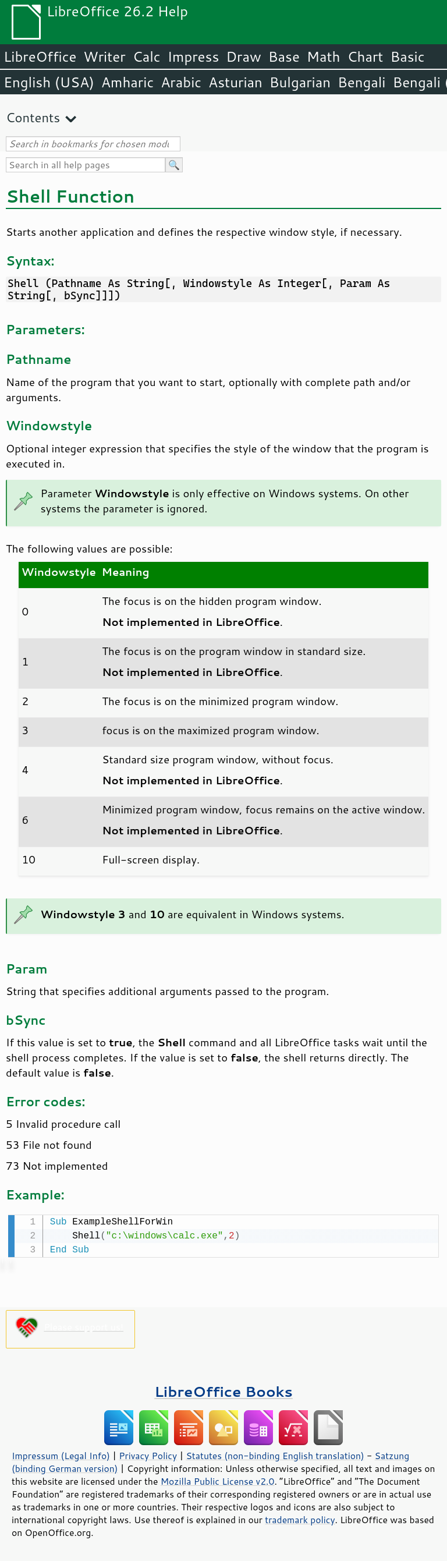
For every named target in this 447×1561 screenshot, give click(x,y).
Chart (365, 56)
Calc (147, 56)
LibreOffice (39, 56)
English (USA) (48, 82)
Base (284, 56)
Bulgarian (300, 82)
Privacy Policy (148, 1454)
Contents (33, 117)
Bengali (361, 82)
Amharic (127, 82)
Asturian (235, 82)
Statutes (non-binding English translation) (275, 1454)
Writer (104, 56)
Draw (243, 56)
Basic (407, 56)
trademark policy (300, 1518)
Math (323, 56)
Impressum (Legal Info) (61, 1454)
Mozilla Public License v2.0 (218, 1480)
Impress (193, 56)
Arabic (181, 82)
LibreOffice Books (223, 1390)
